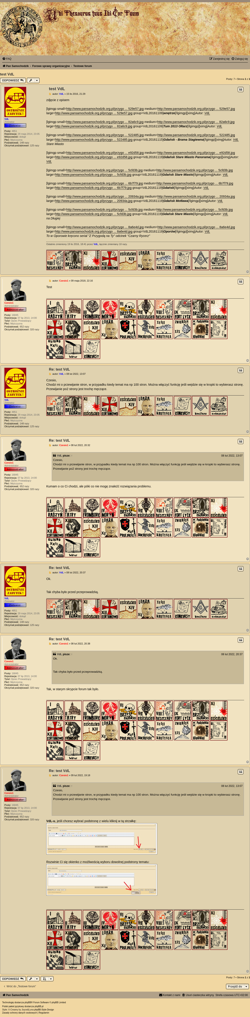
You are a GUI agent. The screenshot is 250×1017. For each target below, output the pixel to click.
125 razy (34, 145)
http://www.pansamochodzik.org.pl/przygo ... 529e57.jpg (105, 108)
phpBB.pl (38, 1006)
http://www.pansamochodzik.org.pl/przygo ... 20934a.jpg (105, 196)
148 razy (24, 142)
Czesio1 (9, 302)
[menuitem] (6, 58)
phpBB (27, 1002)
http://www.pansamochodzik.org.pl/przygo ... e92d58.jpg (105, 152)
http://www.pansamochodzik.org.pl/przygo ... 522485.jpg (105, 135)
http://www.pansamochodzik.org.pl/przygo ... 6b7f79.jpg (104, 183)
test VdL (7, 74)
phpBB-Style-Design (44, 1009)
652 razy (24, 326)
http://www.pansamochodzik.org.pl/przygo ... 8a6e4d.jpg (105, 227)
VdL (6, 119)
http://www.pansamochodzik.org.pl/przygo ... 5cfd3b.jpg (104, 170)
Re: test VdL (59, 369)
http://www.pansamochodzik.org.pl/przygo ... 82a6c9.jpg (105, 122)
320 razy (34, 329)
